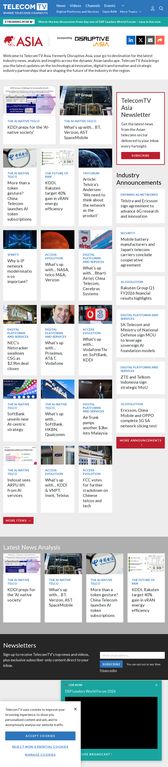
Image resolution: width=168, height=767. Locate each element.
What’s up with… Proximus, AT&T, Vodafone (54, 353)
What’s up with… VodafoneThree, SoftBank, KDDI (95, 349)
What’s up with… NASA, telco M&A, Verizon (57, 272)
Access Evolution (54, 256)
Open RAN (109, 11)
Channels (92, 5)
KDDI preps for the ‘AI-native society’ (28, 130)
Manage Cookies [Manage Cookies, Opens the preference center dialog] (40, 754)
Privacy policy (108, 670)
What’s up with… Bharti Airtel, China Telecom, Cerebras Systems (94, 280)
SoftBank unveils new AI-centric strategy (17, 421)
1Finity (13, 254)
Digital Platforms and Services (77, 11)
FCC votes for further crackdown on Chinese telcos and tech (95, 492)
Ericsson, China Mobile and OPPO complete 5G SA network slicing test (139, 418)
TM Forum (91, 173)
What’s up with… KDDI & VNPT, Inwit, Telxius (57, 487)
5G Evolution (132, 282)
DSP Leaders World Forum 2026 (90, 691)
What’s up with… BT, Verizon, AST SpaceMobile (82, 132)
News (61, 5)
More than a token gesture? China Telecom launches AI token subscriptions (19, 200)
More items (18, 520)
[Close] (75, 709)
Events (110, 5)
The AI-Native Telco (23, 121)
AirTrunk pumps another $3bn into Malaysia (95, 425)
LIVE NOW (75, 685)
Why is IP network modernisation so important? (19, 271)
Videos (75, 5)
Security (128, 233)
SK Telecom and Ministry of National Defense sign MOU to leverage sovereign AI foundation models (139, 337)
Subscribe (140, 155)
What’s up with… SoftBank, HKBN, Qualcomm (55, 424)
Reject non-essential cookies (40, 746)
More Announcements (140, 442)
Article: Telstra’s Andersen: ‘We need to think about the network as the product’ (94, 197)
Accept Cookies (40, 736)
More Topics (131, 11)
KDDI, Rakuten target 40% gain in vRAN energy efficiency (57, 195)
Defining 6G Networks (139, 194)
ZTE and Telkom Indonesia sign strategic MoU (135, 382)
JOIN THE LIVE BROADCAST (88, 754)
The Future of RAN (56, 175)
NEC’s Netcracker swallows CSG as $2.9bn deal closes (17, 355)
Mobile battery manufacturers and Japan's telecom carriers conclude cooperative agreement (138, 252)
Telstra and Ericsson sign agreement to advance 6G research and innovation (140, 208)
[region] (40, 734)
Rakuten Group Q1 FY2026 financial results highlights (138, 293)
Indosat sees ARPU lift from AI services (19, 487)
